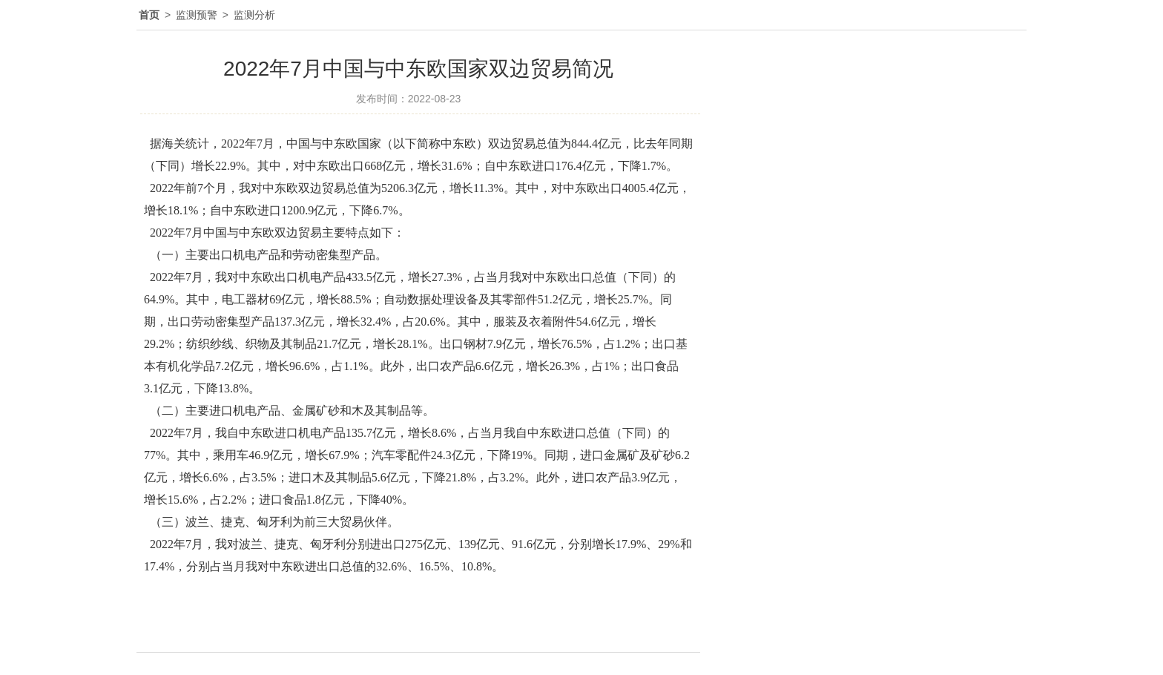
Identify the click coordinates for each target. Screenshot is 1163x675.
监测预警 (196, 15)
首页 (149, 15)
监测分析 (254, 15)
